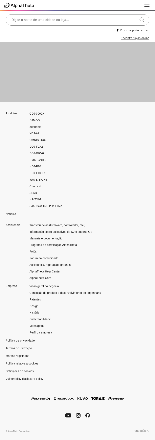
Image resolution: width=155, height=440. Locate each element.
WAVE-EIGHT (38, 179)
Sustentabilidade (40, 319)
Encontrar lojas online (135, 38)
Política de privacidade (20, 340)
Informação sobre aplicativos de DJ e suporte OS (60, 231)
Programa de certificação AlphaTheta (53, 244)
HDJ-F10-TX (37, 173)
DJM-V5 (34, 120)
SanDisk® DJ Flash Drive (45, 206)
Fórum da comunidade (43, 258)
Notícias (11, 214)
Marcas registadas (17, 355)
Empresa (11, 286)
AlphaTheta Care (40, 278)
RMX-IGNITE (37, 160)
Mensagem (36, 325)
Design (33, 306)
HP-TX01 (35, 199)
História (34, 312)
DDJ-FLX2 (36, 146)
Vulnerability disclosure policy (24, 378)
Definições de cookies (20, 371)
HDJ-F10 (35, 166)
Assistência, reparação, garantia (50, 264)
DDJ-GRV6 (36, 153)
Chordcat (35, 186)
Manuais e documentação (45, 238)
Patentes (35, 299)
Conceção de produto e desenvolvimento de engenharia (65, 292)
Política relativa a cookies (22, 363)
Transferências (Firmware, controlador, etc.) (57, 225)
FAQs (33, 251)
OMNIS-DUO (37, 140)
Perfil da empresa (40, 332)
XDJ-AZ (34, 133)
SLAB (33, 193)
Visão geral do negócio (44, 286)
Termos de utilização (19, 348)
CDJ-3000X (36, 113)
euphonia (35, 126)
